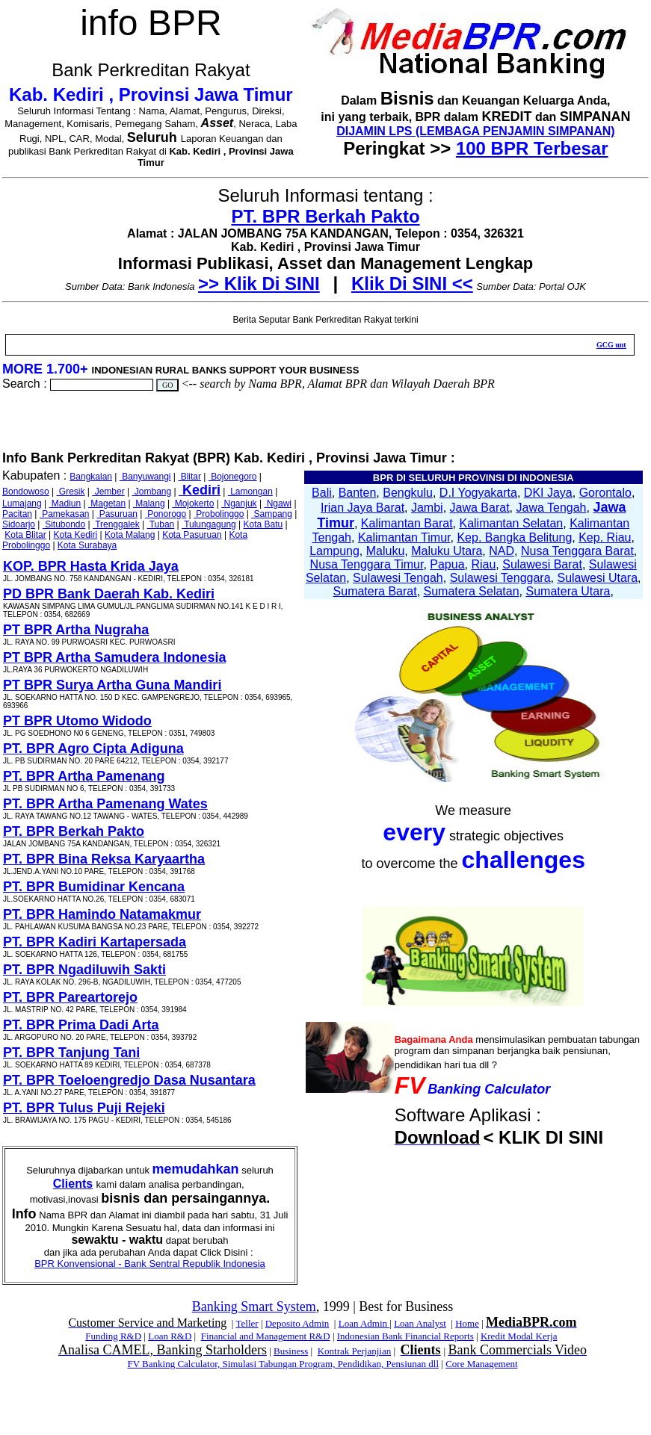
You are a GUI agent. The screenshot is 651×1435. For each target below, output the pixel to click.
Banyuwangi (145, 476)
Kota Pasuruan (191, 535)
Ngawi (277, 503)
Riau (483, 564)
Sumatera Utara (567, 591)
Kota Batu (263, 524)
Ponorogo (165, 514)
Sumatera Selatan (471, 591)
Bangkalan (91, 476)
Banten (358, 492)
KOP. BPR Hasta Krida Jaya (91, 566)
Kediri (199, 490)
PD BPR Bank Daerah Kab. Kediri (109, 593)
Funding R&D (113, 1336)
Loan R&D (169, 1336)
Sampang (271, 514)
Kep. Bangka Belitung (514, 537)
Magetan (107, 503)
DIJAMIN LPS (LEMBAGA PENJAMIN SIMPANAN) (475, 131)
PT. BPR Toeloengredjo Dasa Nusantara (129, 1080)
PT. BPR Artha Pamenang (83, 776)
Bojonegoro (233, 476)
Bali (322, 492)
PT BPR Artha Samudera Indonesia (114, 657)
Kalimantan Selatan (511, 523)
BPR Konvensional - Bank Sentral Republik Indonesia (149, 1263)
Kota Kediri (76, 535)
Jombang (151, 491)
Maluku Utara (446, 551)
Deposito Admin (297, 1323)
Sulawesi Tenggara (500, 577)
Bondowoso (25, 491)
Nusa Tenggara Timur (367, 564)
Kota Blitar (25, 535)
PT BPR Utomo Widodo (77, 720)
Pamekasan (65, 514)
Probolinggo (219, 514)
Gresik (71, 491)
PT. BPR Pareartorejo (70, 997)
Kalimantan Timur (404, 537)
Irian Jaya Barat (362, 507)
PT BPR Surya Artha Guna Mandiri (112, 685)
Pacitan (17, 514)
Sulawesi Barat (542, 564)
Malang (149, 503)
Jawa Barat (480, 507)
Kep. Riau (605, 537)
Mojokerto (193, 503)
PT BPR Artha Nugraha (76, 629)
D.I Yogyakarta (478, 492)
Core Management (481, 1363)
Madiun (65, 503)
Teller (246, 1323)
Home (467, 1323)
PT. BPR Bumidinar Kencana (94, 886)
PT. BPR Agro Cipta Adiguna (93, 748)
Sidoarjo (18, 524)
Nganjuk (238, 503)
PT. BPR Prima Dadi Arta (80, 1024)
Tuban (161, 524)
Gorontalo (605, 492)
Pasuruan (117, 514)
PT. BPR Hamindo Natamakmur (102, 914)
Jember (108, 491)
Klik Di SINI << (412, 283)
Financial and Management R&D (265, 1336)
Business (291, 1351)
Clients (73, 1183)
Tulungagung (209, 524)
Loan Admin (364, 1323)
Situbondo (64, 524)
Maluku (385, 551)
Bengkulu (408, 492)
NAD (501, 551)
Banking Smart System (254, 1306)
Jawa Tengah (551, 507)
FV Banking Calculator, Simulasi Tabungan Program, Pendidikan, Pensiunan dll (283, 1363)
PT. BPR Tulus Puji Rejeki (84, 1107)
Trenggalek (116, 524)
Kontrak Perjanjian (355, 1351)
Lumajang (22, 503)
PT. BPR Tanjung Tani (71, 1052)
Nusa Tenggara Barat (577, 551)
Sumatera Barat (375, 591)
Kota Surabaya (87, 545)
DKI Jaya (548, 492)
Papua (447, 564)
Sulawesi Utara (597, 577)
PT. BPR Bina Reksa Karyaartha (104, 859)
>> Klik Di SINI (259, 283)
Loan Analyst (420, 1323)
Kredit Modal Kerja (519, 1336)
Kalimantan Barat (407, 523)
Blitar (189, 476)
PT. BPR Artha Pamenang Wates (105, 803)
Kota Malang (130, 535)
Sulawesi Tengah (398, 577)
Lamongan (250, 491)
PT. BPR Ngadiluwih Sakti (84, 969)
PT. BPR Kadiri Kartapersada (94, 942)
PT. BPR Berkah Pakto (325, 216)
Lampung (334, 551)
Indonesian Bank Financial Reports (405, 1336)
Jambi (427, 507)
